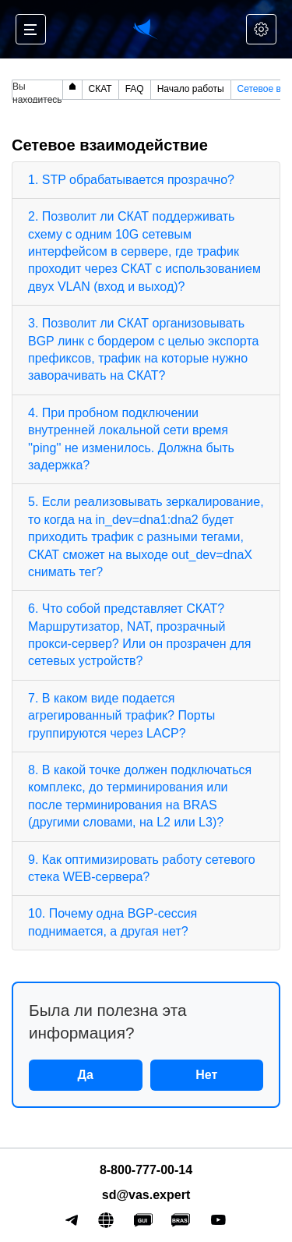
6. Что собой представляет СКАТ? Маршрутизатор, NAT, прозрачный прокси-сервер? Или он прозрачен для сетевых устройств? (139, 634)
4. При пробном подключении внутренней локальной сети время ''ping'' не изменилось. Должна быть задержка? (131, 439)
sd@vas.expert (146, 1194)
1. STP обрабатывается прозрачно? (131, 179)
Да (85, 1074)
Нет (206, 1074)
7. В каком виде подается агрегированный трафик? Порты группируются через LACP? (121, 716)
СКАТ (100, 88)
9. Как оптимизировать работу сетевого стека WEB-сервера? (141, 868)
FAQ (134, 88)
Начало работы (190, 88)
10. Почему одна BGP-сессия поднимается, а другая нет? (112, 922)
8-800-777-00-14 (146, 1170)
